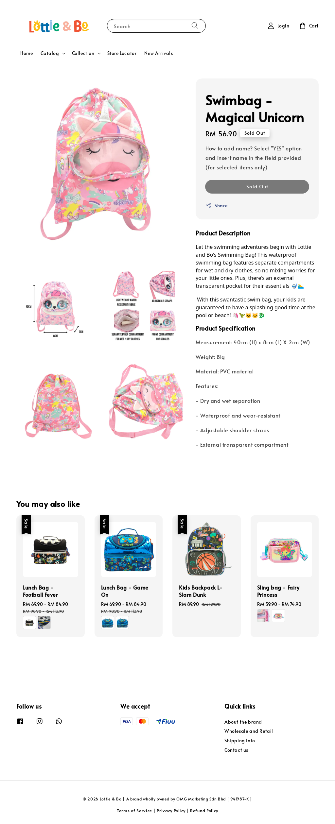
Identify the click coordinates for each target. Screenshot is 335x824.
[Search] (195, 25)
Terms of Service (134, 811)
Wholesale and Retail (248, 731)
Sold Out (257, 186)
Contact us (236, 750)
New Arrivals (158, 53)
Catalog (50, 53)
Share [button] (216, 205)
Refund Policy (204, 811)
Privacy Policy (171, 811)
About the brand (243, 722)
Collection (83, 53)
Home (26, 53)
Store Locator (122, 53)
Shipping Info (239, 740)
